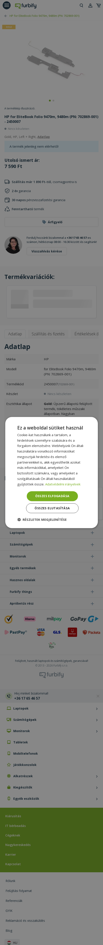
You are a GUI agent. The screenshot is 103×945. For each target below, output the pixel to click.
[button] (42, 519)
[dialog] (51, 472)
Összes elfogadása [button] (52, 496)
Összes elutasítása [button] (52, 508)
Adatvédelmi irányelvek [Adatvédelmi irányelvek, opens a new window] (62, 484)
